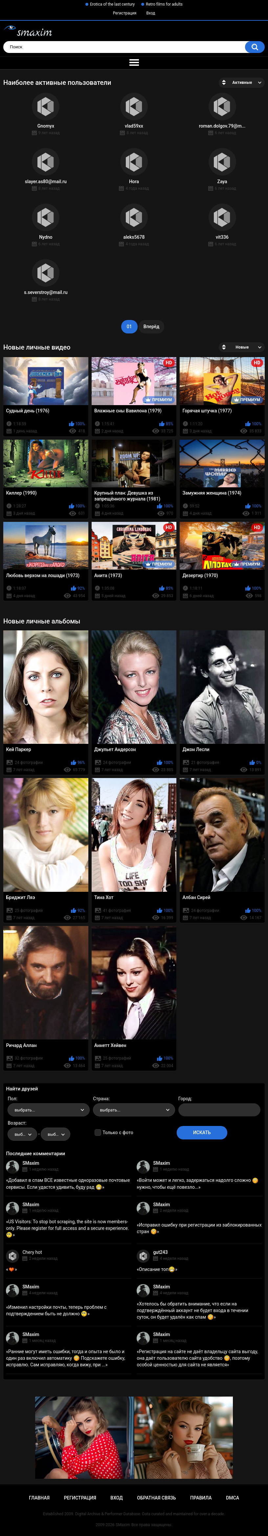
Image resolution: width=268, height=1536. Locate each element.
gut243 (160, 1252)
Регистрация (125, 13)
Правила (201, 1497)
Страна (100, 1098)
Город (184, 1098)
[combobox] (49, 1109)
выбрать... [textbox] (24, 1110)
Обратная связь (156, 1497)
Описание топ (157, 1269)
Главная (39, 1497)
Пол (12, 1098)
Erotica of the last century (112, 4)
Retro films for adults (164, 4)
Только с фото (117, 1132)
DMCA (232, 1497)
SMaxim (30, 1163)
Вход (150, 13)
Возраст (16, 1123)
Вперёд (151, 326)
